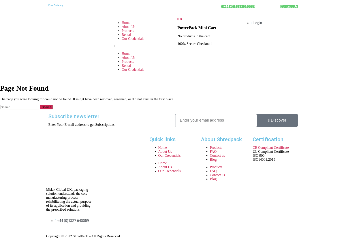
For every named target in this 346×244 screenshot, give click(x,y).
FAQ (213, 151)
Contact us (217, 155)
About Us (128, 27)
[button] (141, 46)
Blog (213, 159)
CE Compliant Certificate (271, 147)
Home (126, 23)
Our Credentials (133, 38)
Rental (126, 34)
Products (128, 30)
